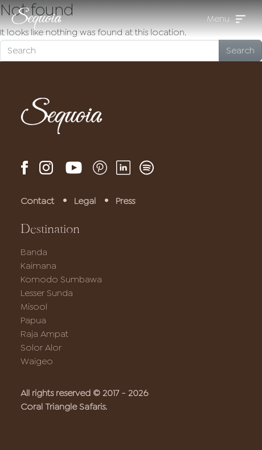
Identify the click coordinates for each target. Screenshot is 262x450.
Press (125, 201)
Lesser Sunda (47, 293)
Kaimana (38, 266)
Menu (218, 18)
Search (240, 50)
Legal (85, 201)
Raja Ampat (44, 334)
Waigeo (37, 361)
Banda (34, 252)
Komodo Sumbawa (61, 279)
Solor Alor (41, 347)
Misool (34, 306)
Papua (33, 320)
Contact (37, 201)
